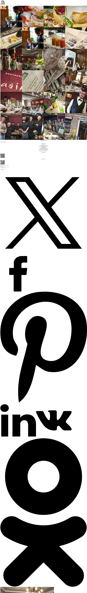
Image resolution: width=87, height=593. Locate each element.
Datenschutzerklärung (43, 140)
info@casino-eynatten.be (44, 149)
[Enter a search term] (44, 5)
